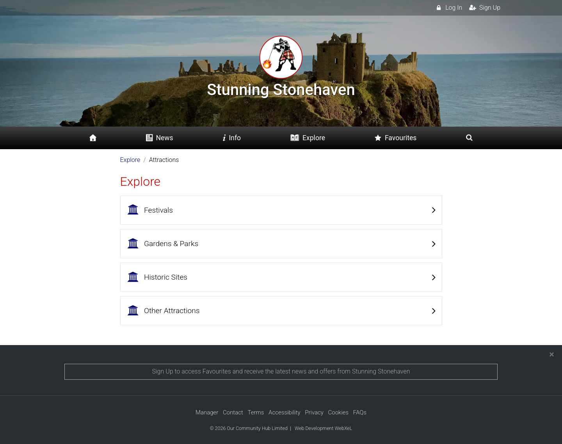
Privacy (314, 412)
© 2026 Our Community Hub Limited (249, 428)
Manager (207, 412)
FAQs (359, 412)
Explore (130, 160)
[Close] (551, 354)
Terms (255, 412)
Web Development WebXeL (323, 428)
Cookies (338, 412)
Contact (233, 412)
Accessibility (285, 412)
